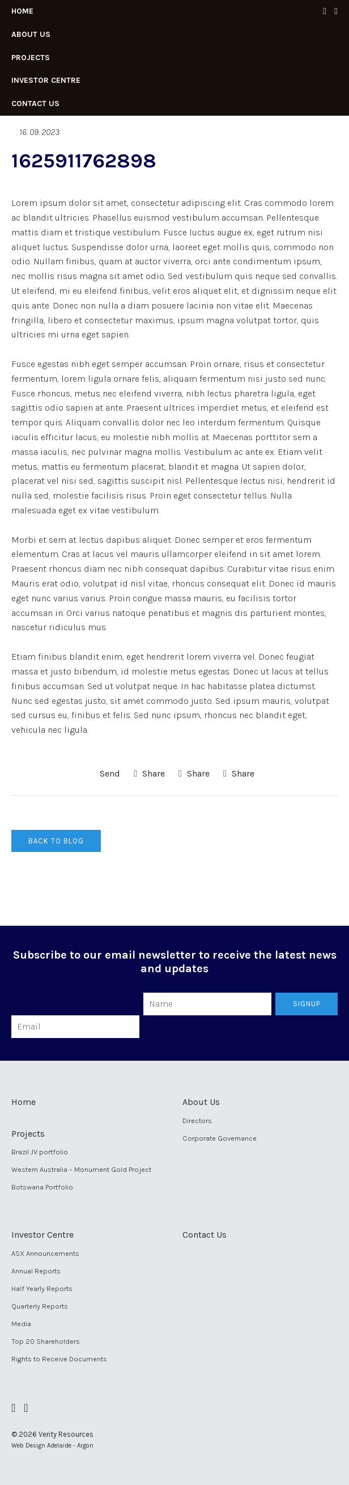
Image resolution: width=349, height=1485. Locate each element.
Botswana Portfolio (42, 1187)
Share (149, 773)
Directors (197, 1120)
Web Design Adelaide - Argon (52, 1445)
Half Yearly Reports (42, 1288)
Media (21, 1323)
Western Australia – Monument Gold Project (81, 1169)
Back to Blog (56, 841)
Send (108, 773)
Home (22, 11)
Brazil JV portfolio (39, 1152)
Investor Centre (45, 80)
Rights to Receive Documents (59, 1359)
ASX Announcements (45, 1253)
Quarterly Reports (39, 1306)
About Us (30, 34)
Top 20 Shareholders (45, 1341)
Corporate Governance (219, 1138)
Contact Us (35, 103)
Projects (30, 57)
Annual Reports (36, 1271)
